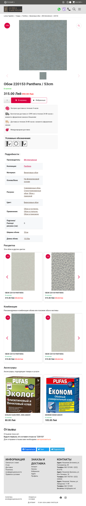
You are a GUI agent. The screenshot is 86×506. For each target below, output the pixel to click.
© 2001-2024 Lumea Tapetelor (48, 502)
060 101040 (68, 467)
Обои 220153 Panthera (14, 354)
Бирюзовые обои (31, 202)
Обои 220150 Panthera (14, 293)
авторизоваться (44, 439)
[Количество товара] (7, 100)
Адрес (33, 474)
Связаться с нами (12, 463)
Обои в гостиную (31, 209)
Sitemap (31, 502)
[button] (43, 76)
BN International (30, 160)
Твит (41, 449)
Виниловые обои (31, 173)
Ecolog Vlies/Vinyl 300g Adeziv (17, 415)
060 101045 (68, 486)
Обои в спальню (31, 211)
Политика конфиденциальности (13, 498)
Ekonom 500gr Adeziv (53, 415)
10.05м (27, 239)
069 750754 (68, 477)
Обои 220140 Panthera (54, 293)
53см (26, 232)
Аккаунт (34, 467)
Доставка (9, 467)
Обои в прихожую (31, 214)
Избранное (35, 471)
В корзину (21, 100)
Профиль (34, 476)
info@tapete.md (70, 488)
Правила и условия (13, 474)
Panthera (27, 166)
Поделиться (29, 449)
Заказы (34, 469)
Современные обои (32, 188)
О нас (8, 465)
